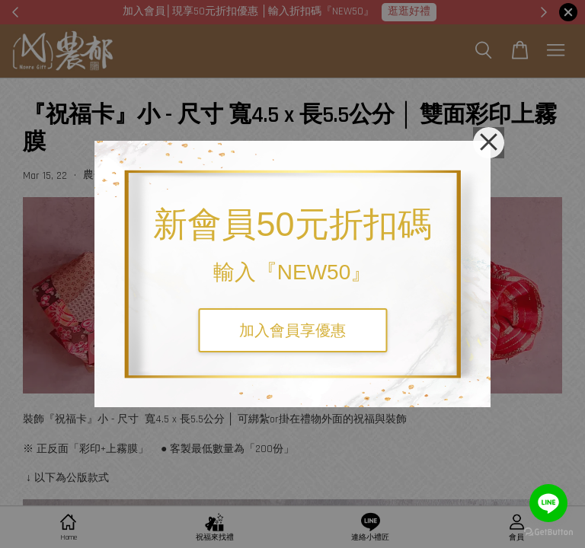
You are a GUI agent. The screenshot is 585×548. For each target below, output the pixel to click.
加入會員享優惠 (292, 330)
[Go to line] (548, 503)
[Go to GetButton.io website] (548, 532)
